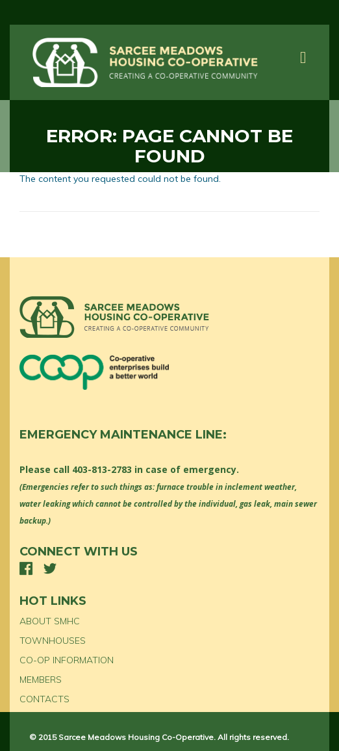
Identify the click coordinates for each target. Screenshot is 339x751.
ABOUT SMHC (49, 621)
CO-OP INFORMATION (66, 660)
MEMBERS (40, 679)
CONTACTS (44, 699)
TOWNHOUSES (52, 640)
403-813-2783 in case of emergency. (155, 469)
